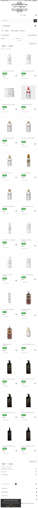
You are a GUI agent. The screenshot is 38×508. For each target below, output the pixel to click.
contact (26, 0)
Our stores (4, 474)
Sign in (7, 0)
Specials (3, 471)
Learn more (13, 506)
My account (4, 495)
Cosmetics (7, 30)
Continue (8, 506)
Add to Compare (6, 78)
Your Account (3, 0)
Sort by (2, 38)
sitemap (29, 0)
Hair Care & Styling (14, 30)
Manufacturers (6, 469)
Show (18, 38)
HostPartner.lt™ (22, 503)
